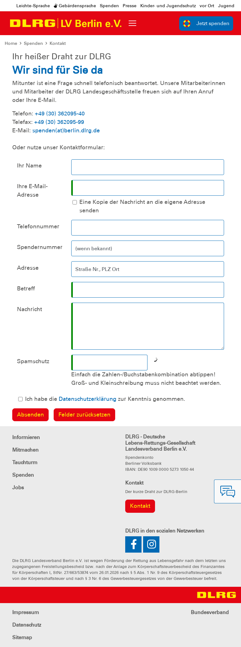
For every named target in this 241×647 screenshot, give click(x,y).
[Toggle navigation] (132, 23)
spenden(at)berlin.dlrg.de (66, 130)
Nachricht (29, 309)
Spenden (109, 5)
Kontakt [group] (140, 505)
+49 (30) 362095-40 (60, 113)
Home (11, 43)
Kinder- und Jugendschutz (168, 5)
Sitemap (22, 637)
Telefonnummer (38, 226)
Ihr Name (29, 165)
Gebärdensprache (75, 5)
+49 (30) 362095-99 (59, 122)
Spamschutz (33, 361)
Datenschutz (26, 625)
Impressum (25, 612)
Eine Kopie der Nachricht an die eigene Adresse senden (142, 206)
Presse (130, 5)
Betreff (26, 288)
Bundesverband (210, 612)
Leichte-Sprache (33, 5)
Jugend (226, 5)
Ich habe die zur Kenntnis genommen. (105, 398)
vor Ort (207, 5)
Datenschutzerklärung (87, 398)
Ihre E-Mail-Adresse (32, 190)
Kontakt (58, 43)
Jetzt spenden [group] (206, 23)
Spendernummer (39, 247)
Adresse (28, 267)
